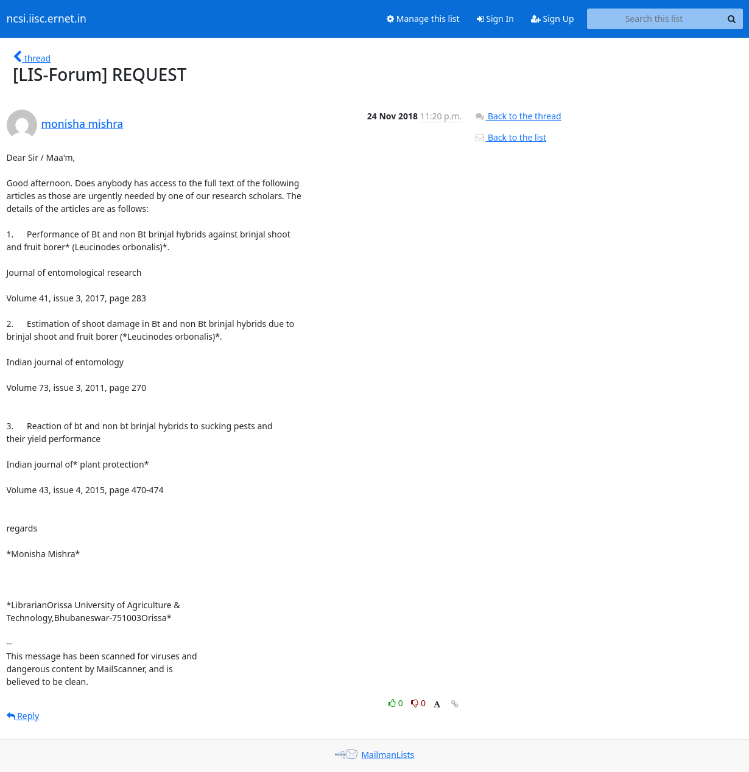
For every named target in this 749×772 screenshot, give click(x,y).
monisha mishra (82, 123)
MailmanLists (387, 754)
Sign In (495, 18)
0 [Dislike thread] (418, 703)
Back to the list (510, 137)
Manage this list (423, 18)
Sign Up (552, 18)
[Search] (732, 19)
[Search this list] (654, 19)
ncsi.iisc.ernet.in (46, 19)
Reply (23, 715)
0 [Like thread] (397, 703)
